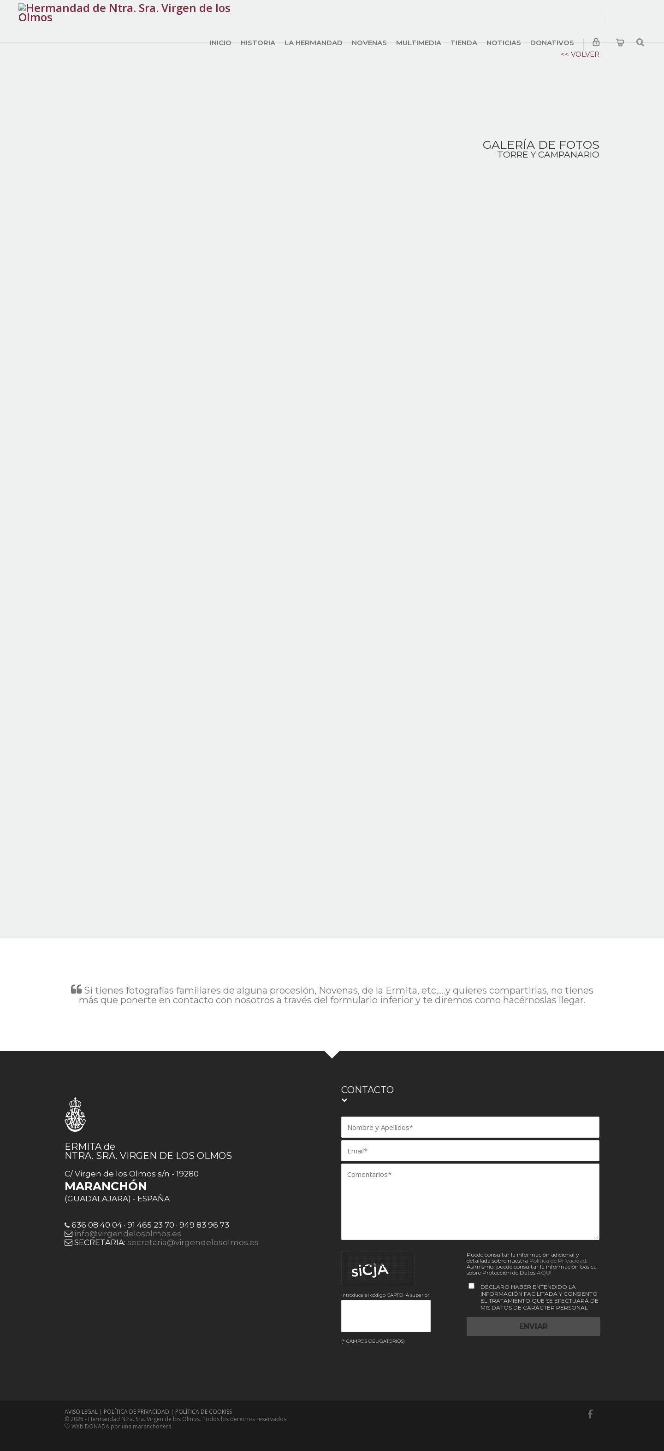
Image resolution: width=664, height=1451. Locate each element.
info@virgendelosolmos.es (127, 1225)
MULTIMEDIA (418, 42)
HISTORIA (258, 42)
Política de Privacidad (557, 1252)
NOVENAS (369, 42)
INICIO (220, 42)
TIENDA (464, 42)
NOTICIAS (503, 42)
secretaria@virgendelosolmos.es (193, 1234)
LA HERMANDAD (314, 42)
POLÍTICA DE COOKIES (203, 1403)
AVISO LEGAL (81, 1403)
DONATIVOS (552, 42)
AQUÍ (544, 1264)
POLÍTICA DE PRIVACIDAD (136, 1403)
